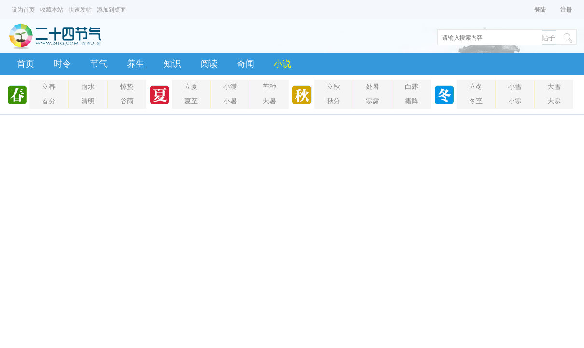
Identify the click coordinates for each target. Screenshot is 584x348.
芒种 (269, 86)
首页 (25, 64)
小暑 (230, 101)
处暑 (372, 86)
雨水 (88, 86)
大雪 (554, 86)
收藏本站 (51, 9)
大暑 (269, 101)
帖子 (548, 38)
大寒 (554, 101)
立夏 (191, 86)
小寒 (515, 101)
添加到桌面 (111, 9)
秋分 (333, 101)
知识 (172, 64)
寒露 (372, 101)
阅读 (209, 64)
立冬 (476, 86)
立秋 (333, 86)
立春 (49, 86)
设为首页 (23, 9)
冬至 (476, 101)
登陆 (540, 9)
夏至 (191, 101)
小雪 (515, 86)
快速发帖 (80, 9)
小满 (230, 86)
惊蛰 (127, 86)
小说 (282, 64)
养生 (135, 64)
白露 (411, 86)
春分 (49, 101)
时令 (62, 64)
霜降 (411, 101)
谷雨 (127, 101)
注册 (566, 9)
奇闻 (245, 64)
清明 (88, 101)
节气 (99, 64)
